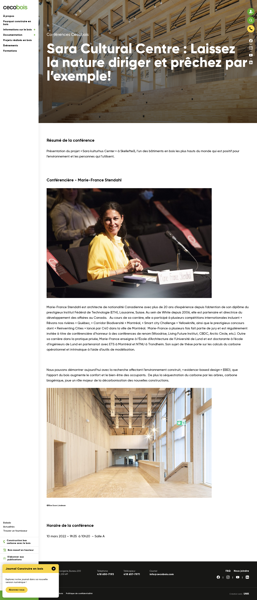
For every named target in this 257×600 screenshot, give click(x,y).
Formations (10, 50)
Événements (10, 45)
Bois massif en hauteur (18, 550)
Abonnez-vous (16, 590)
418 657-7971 (132, 574)
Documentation (19, 34)
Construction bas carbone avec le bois (16, 542)
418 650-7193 (105, 574)
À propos (8, 16)
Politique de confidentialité (79, 593)
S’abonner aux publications (13, 558)
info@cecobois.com (162, 574)
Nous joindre (241, 570)
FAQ (228, 570)
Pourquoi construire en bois (17, 23)
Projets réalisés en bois (17, 40)
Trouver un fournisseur (15, 530)
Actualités (9, 526)
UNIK (246, 593)
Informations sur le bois (19, 29)
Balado (7, 522)
